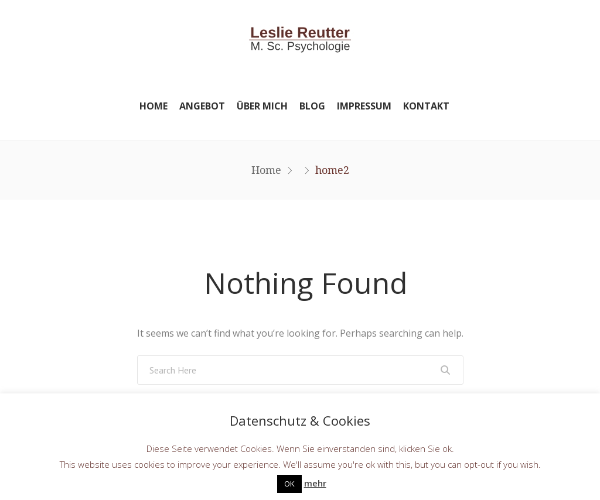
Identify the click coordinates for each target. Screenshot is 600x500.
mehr (315, 483)
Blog (312, 106)
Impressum (364, 106)
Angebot (202, 106)
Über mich (262, 106)
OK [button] (289, 483)
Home (153, 106)
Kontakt (426, 106)
